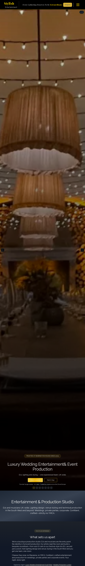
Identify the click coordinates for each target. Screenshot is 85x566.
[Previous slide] (2, 250)
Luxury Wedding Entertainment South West (38, 565)
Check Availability (35, 480)
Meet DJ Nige (50, 480)
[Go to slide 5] (45, 488)
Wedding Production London (62, 565)
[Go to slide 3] (40, 488)
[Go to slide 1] (33, 488)
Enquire (67, 5)
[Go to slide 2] (37, 488)
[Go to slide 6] (48, 488)
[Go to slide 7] (51, 488)
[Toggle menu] (78, 5)
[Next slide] (82, 250)
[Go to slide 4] (42, 488)
